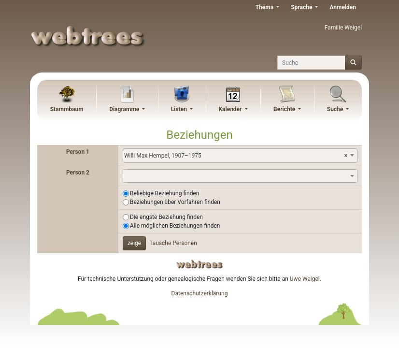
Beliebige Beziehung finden (164, 193)
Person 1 (77, 151)
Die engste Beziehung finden (166, 217)
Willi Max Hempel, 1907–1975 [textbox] (235, 155)
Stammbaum (67, 109)
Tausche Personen (173, 243)
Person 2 (77, 172)
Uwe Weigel (305, 279)
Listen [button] (179, 109)
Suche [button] (336, 109)
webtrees (199, 264)
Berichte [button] (285, 109)
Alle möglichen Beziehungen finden (175, 225)
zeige (134, 243)
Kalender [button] (230, 109)
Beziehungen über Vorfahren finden (175, 202)
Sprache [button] (302, 7)
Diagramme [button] (125, 109)
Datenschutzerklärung (199, 293)
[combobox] (240, 155)
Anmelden (342, 7)
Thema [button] (265, 7)
